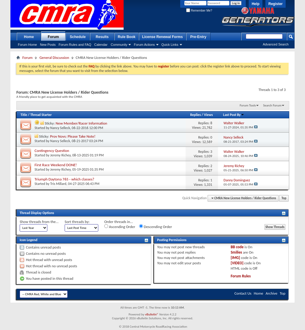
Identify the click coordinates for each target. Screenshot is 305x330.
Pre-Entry (198, 37)
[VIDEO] (237, 263)
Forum (53, 37)
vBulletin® (151, 314)
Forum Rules (240, 276)
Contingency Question (52, 150)
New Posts (48, 44)
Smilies (236, 252)
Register (275, 4)
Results (102, 37)
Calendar (101, 44)
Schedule (77, 37)
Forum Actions (144, 44)
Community (119, 44)
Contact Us (242, 293)
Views (208, 115)
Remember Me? (199, 10)
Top (283, 198)
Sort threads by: (77, 221)
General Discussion (54, 57)
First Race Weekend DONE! (56, 165)
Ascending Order (119, 226)
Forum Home (27, 44)
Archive (271, 293)
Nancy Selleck (60, 128)
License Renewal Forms (162, 37)
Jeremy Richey (60, 155)
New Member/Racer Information (81, 123)
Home (29, 37)
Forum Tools (248, 105)
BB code (237, 247)
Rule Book (126, 37)
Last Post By (233, 115)
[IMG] (235, 257)
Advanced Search (276, 44)
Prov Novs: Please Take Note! (73, 136)
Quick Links (169, 44)
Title (24, 115)
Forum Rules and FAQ (75, 44)
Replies (195, 115)
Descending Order (155, 226)
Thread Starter (41, 115)
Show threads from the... (39, 221)
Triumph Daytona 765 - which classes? (64, 179)
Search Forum (272, 105)
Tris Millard (58, 184)
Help (255, 4)
